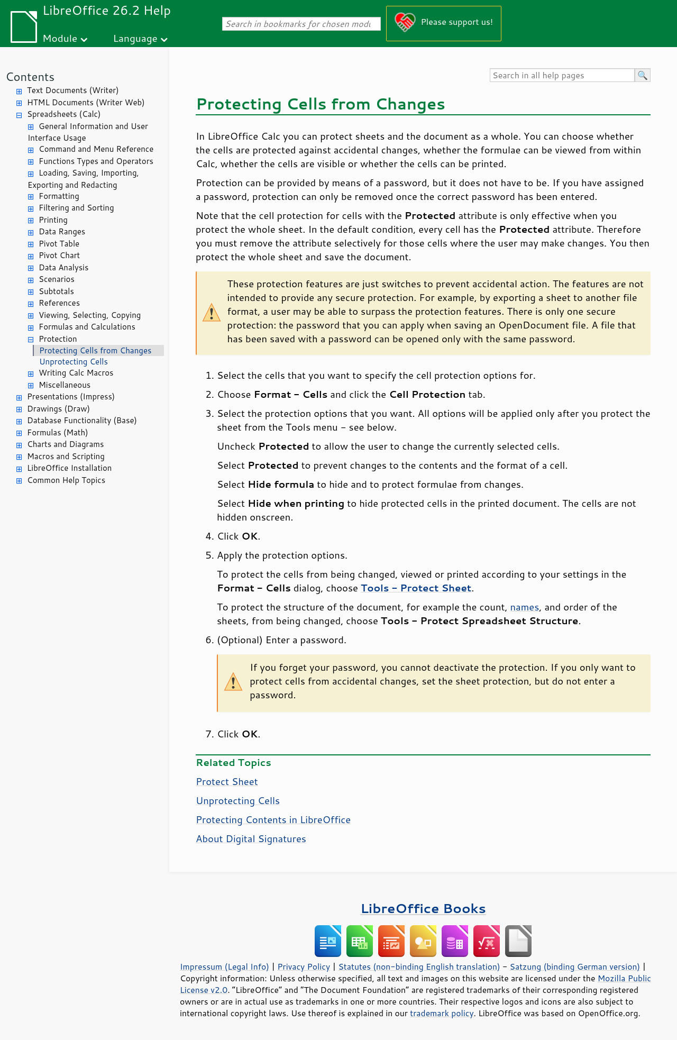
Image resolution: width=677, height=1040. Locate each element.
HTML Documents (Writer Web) (86, 102)
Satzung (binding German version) (575, 966)
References (59, 302)
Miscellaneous (64, 384)
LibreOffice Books (423, 908)
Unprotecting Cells (73, 361)
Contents (29, 76)
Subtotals (56, 291)
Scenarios (57, 279)
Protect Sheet (227, 781)
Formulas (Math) (57, 432)
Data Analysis (63, 267)
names (524, 607)
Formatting (59, 196)
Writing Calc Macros (76, 372)
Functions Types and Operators (96, 161)
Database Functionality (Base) (82, 420)
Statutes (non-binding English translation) (419, 966)
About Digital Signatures (251, 838)
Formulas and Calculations (87, 326)
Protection (58, 338)
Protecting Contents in (273, 819)
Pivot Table (59, 243)
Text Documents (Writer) (73, 90)
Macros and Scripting (66, 456)
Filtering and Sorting (76, 207)
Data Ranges (62, 231)
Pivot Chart (59, 255)
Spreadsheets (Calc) (63, 114)
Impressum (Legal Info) (224, 966)
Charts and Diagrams (65, 444)
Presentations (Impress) (71, 396)
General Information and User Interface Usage (88, 132)
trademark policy (441, 1013)
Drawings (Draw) (58, 408)
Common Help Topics (66, 480)
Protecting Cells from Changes (95, 350)
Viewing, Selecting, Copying (90, 315)
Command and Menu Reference (96, 148)
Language (135, 38)
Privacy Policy (303, 966)
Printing (53, 219)
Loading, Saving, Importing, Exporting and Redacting (83, 178)
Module (59, 38)
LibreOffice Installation (69, 467)
